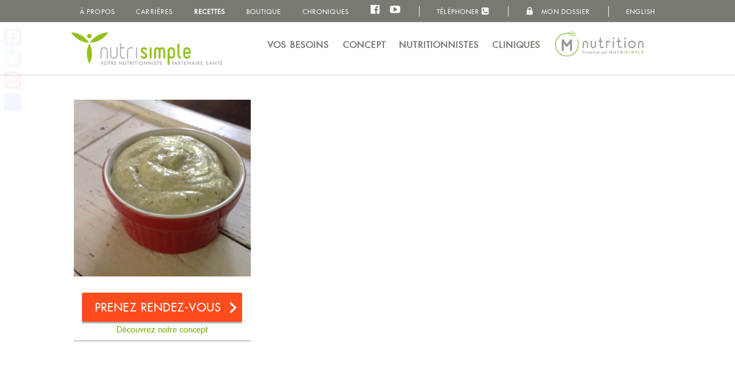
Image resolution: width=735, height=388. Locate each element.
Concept (364, 45)
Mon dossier (558, 11)
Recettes (209, 12)
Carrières (154, 12)
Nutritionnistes (439, 45)
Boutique (263, 12)
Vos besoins (298, 45)
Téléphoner (463, 11)
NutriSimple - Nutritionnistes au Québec (146, 48)
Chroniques (326, 12)
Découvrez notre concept (162, 329)
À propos (97, 12)
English (640, 12)
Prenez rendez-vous (158, 307)
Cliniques (516, 45)
